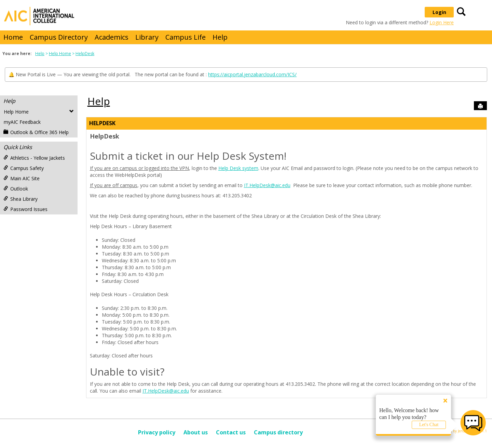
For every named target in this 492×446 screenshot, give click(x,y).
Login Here (441, 22)
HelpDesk (85, 53)
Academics (111, 37)
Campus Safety (23, 168)
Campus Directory (59, 37)
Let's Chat (429, 424)
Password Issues (25, 209)
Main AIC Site (21, 178)
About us (195, 432)
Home (13, 37)
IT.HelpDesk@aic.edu (267, 185)
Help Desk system (238, 168)
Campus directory (278, 432)
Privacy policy (156, 432)
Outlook (15, 188)
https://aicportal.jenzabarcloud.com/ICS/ (252, 74)
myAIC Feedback (22, 122)
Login (439, 12)
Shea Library (20, 199)
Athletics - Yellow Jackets (34, 158)
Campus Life (185, 37)
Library (147, 37)
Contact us (231, 432)
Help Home (60, 53)
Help (220, 37)
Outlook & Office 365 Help (36, 132)
